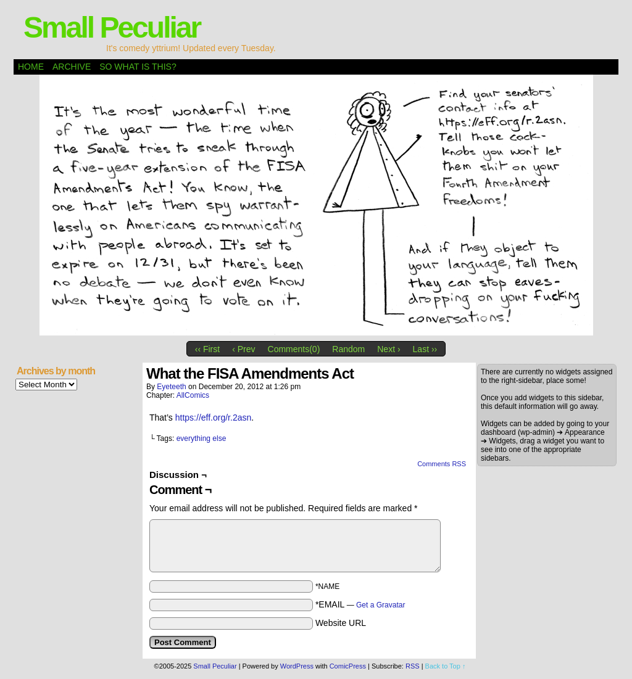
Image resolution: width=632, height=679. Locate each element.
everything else (202, 438)
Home (31, 67)
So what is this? (137, 67)
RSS (412, 666)
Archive (71, 67)
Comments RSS (441, 463)
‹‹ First (207, 349)
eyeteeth (171, 386)
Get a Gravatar (380, 605)
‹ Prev (243, 349)
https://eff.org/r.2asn (213, 417)
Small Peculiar (111, 27)
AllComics (193, 395)
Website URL (340, 623)
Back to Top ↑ (445, 666)
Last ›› (425, 349)
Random (348, 349)
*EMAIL (360, 604)
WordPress (297, 666)
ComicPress (348, 666)
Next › (388, 349)
